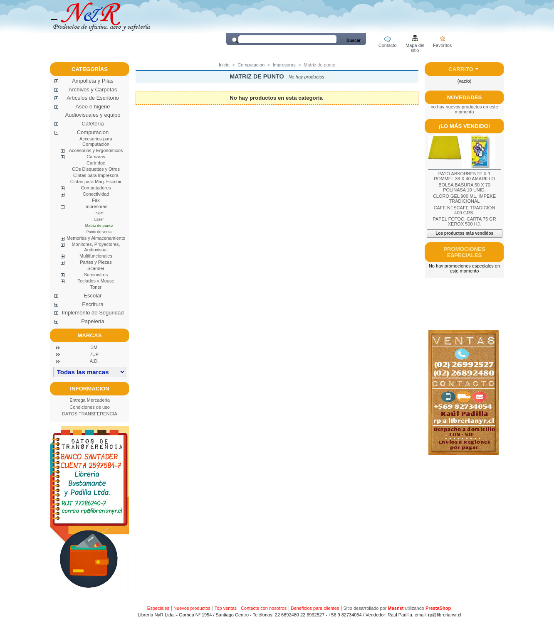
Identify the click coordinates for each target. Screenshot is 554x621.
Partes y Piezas (95, 262)
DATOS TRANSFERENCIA (89, 413)
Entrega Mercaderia (89, 400)
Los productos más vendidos (464, 233)
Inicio (224, 64)
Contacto (387, 45)
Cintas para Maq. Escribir (96, 181)
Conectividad (96, 193)
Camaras (96, 156)
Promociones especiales (464, 252)
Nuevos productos (191, 608)
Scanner (95, 268)
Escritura (92, 304)
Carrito (460, 69)
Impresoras (95, 206)
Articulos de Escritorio (93, 98)
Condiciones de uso (89, 407)
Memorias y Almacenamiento (96, 238)
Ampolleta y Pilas (93, 81)
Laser (99, 219)
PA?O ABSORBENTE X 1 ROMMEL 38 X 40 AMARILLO (464, 176)
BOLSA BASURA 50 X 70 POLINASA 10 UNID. (464, 187)
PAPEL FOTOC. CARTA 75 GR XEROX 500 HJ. (464, 221)
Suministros (96, 274)
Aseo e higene (92, 106)
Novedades (464, 97)
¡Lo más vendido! (464, 126)
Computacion (93, 132)
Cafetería (93, 123)
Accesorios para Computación (95, 141)
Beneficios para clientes (315, 608)
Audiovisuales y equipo (93, 115)
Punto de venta (99, 232)
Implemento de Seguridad (93, 312)
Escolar (92, 295)
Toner (96, 287)
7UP (94, 354)
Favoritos (442, 45)
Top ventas (226, 608)
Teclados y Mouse (95, 280)
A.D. (94, 360)
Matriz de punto (99, 225)
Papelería (92, 321)
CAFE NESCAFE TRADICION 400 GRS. (464, 210)
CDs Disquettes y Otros (96, 169)
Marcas (90, 335)
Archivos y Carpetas (93, 89)
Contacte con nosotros (264, 608)
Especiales (158, 608)
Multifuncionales (95, 255)
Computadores (96, 187)
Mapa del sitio (415, 46)
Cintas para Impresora (96, 175)
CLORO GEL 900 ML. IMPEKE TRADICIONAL (464, 199)
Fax (95, 200)
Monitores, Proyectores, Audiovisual (96, 247)
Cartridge (96, 162)
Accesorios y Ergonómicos (96, 150)
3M (94, 347)
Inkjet (99, 213)
